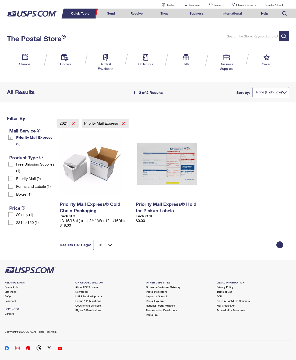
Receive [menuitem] (136, 13)
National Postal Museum (160, 305)
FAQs (8, 296)
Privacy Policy (225, 287)
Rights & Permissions (88, 310)
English (166, 4)
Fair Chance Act (226, 305)
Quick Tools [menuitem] (80, 13)
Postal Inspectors (156, 291)
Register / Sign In (274, 4)
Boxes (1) (23, 194)
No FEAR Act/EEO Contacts (233, 300)
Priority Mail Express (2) (34, 140)
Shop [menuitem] (164, 13)
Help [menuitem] (264, 13)
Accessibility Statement (231, 310)
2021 (64, 123)
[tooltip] (38, 130)
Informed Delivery (246, 4)
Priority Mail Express (101, 123)
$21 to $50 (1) (27, 222)
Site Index (10, 291)
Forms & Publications (88, 300)
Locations (194, 4)
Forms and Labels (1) (33, 186)
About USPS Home (86, 287)
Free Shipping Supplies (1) (35, 167)
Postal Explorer (155, 300)
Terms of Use (224, 291)
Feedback (10, 300)
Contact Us (11, 287)
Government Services (88, 305)
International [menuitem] (232, 13)
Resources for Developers (161, 310)
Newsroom (82, 291)
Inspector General (156, 296)
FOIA (219, 296)
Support (218, 4)
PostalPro (152, 314)
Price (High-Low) (269, 92)
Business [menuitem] (196, 13)
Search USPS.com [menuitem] (284, 13)
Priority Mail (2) (28, 178)
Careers (9, 313)
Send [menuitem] (111, 13)
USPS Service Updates (88, 296)
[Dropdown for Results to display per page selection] (104, 245)
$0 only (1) (24, 214)
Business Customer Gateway (163, 287)
